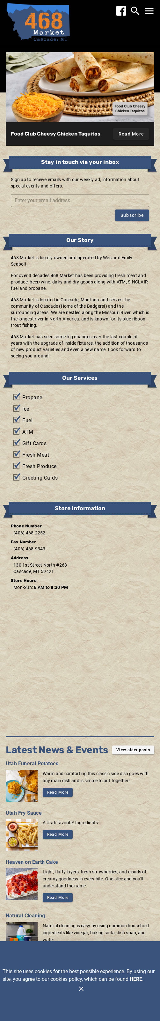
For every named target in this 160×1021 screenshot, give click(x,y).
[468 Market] (38, 23)
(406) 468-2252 (29, 532)
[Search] (135, 11)
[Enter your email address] (82, 200)
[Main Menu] (149, 11)
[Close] (81, 989)
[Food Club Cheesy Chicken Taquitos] (80, 87)
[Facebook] (121, 11)
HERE (136, 979)
